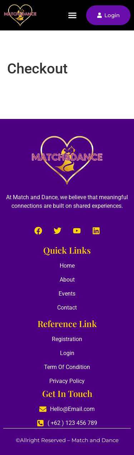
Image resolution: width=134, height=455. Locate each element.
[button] (72, 15)
